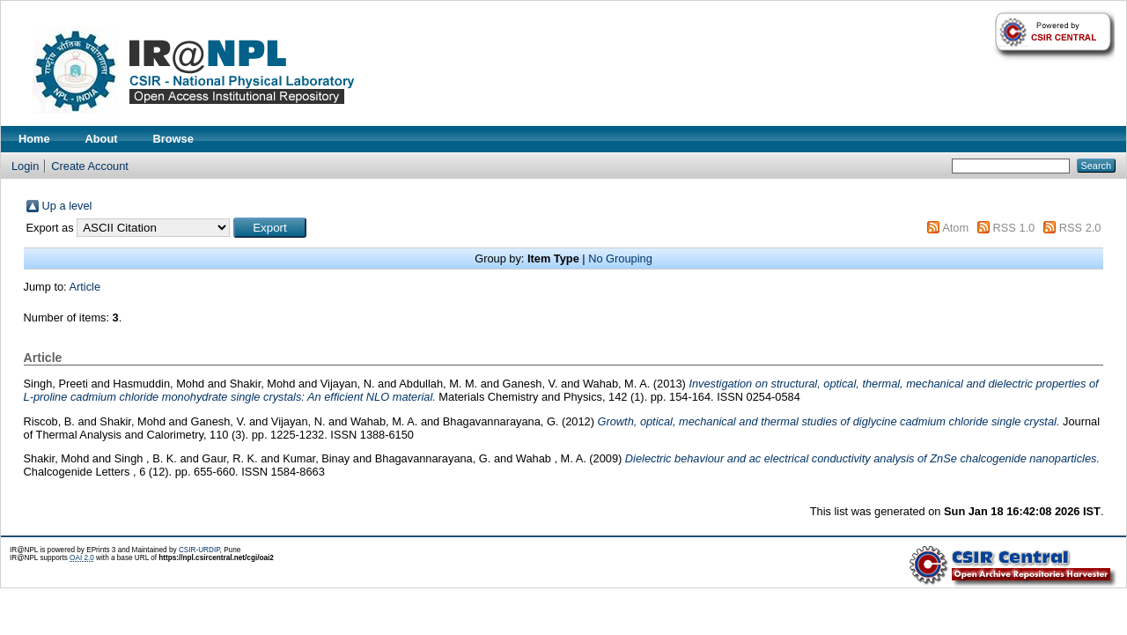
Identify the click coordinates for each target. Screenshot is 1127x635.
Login (25, 166)
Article (85, 286)
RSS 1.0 (1014, 227)
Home (34, 138)
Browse (173, 138)
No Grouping (620, 258)
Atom (955, 227)
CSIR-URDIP (199, 550)
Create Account (90, 166)
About (101, 138)
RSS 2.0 (1080, 227)
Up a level (67, 205)
